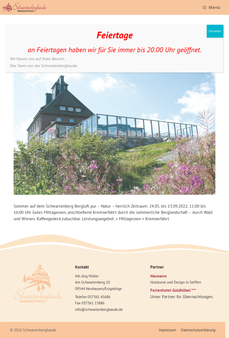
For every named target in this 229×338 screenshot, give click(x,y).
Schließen (215, 31)
